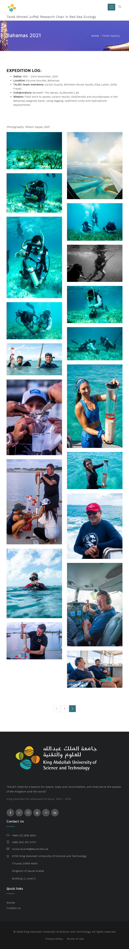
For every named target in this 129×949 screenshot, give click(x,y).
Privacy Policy (54, 938)
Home (95, 35)
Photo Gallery (111, 35)
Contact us (14, 908)
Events (11, 902)
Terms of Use (75, 938)
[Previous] (56, 708)
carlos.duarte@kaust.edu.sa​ (30, 849)
